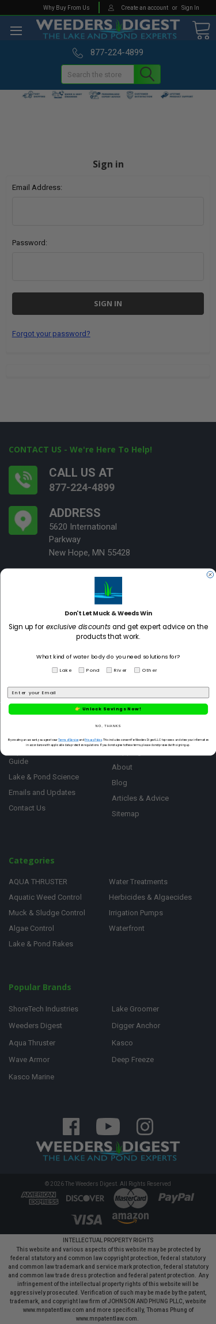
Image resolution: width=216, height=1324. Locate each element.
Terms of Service (68, 740)
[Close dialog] (210, 574)
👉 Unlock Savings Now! (108, 709)
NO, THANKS (108, 726)
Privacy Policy (92, 740)
